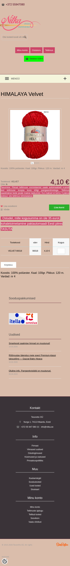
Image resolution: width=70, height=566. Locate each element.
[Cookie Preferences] (5, 561)
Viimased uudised (35, 449)
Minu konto (22, 50)
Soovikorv (35, 518)
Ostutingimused (35, 453)
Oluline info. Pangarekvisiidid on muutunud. (30, 370)
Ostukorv (36, 59)
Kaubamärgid (35, 478)
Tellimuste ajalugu (35, 511)
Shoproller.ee (62, 544)
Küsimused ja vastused (35, 457)
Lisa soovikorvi (10, 206)
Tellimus (49, 50)
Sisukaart (35, 489)
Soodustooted (35, 482)
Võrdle (6, 210)
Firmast (35, 446)
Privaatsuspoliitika (35, 460)
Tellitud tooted (35, 514)
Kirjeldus (8, 265)
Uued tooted (34, 486)
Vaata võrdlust (35, 522)
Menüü (15, 78)
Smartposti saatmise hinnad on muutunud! (29, 343)
